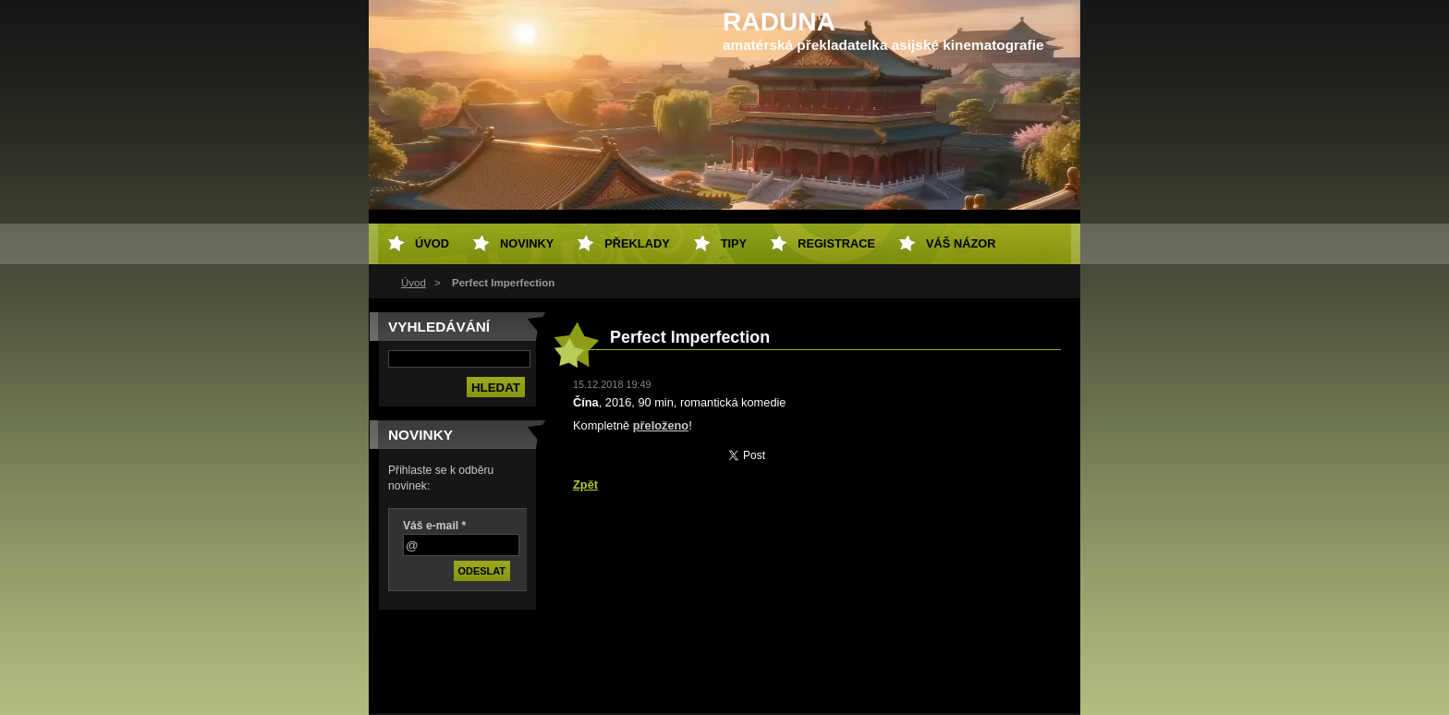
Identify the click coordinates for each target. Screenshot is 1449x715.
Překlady (636, 243)
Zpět (585, 484)
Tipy (734, 243)
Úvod (413, 282)
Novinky (527, 243)
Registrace (836, 243)
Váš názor (960, 243)
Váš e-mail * (434, 525)
